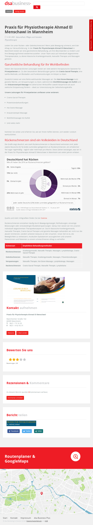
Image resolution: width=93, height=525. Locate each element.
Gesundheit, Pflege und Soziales (29, 37)
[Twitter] (27, 431)
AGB (46, 521)
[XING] (38, 431)
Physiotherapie (11, 40)
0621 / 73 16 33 (16, 323)
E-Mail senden (22, 333)
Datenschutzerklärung (91, 30)
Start (5, 518)
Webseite (11, 333)
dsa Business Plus (42, 518)
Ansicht (10, 11)
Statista (44, 218)
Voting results (19, 11)
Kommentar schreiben (15, 398)
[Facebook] (13, 431)
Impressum (91, 45)
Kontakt (14, 518)
